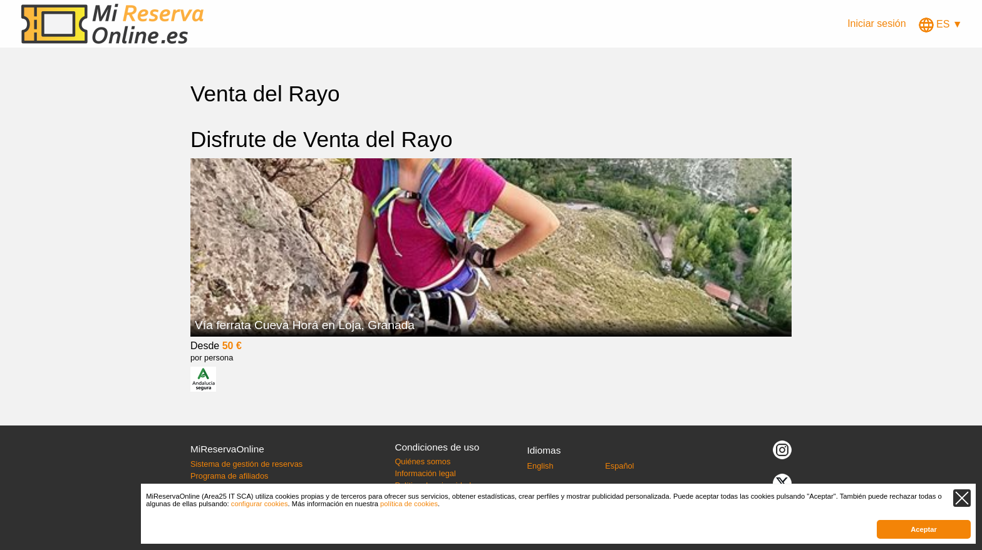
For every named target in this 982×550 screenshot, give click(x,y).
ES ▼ (941, 24)
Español (619, 466)
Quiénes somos (422, 461)
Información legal (425, 473)
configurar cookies (259, 503)
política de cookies (409, 503)
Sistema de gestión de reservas (246, 464)
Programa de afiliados (229, 476)
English (540, 466)
